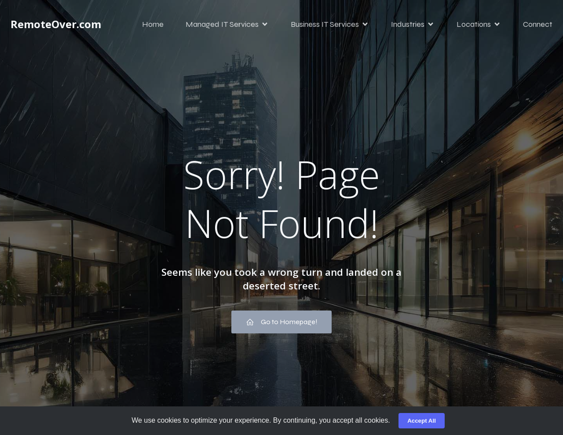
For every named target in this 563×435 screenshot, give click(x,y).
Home (153, 24)
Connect (537, 24)
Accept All (421, 420)
